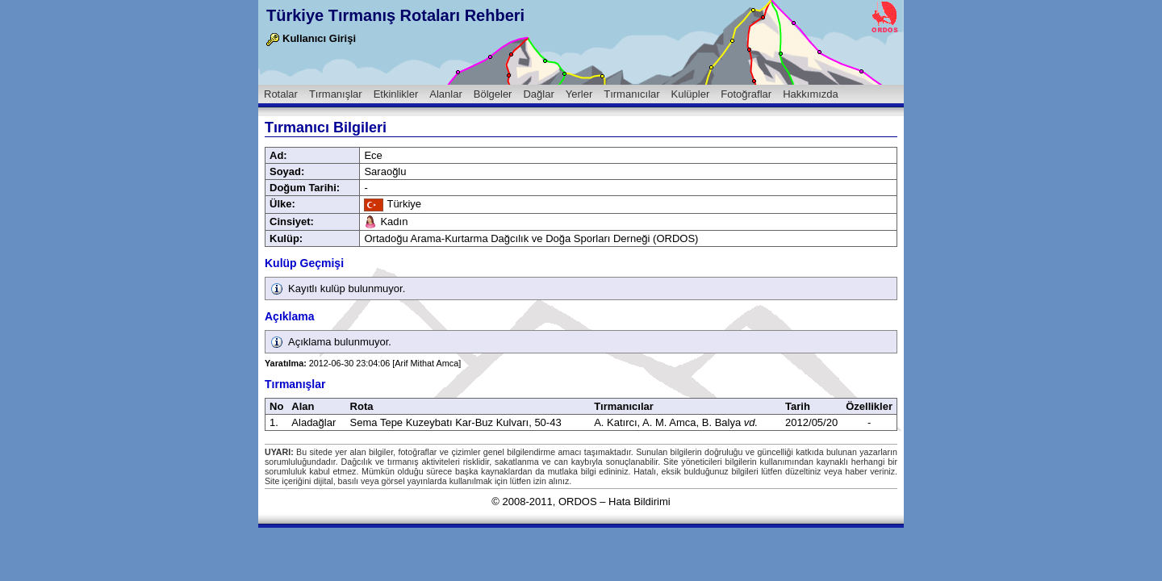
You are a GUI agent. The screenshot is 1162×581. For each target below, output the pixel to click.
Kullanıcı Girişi (311, 38)
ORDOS (577, 501)
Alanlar (445, 94)
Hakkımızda (810, 94)
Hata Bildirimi (639, 501)
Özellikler (869, 406)
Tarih (797, 406)
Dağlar (538, 94)
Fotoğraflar (746, 94)
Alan (302, 406)
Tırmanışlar (335, 94)
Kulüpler (690, 94)
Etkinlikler (396, 94)
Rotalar (281, 94)
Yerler (579, 94)
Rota (362, 406)
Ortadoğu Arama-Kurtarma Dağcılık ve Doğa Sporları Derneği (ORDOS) (531, 238)
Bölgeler (493, 94)
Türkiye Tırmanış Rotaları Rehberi (395, 15)
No (276, 406)
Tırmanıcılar (631, 94)
